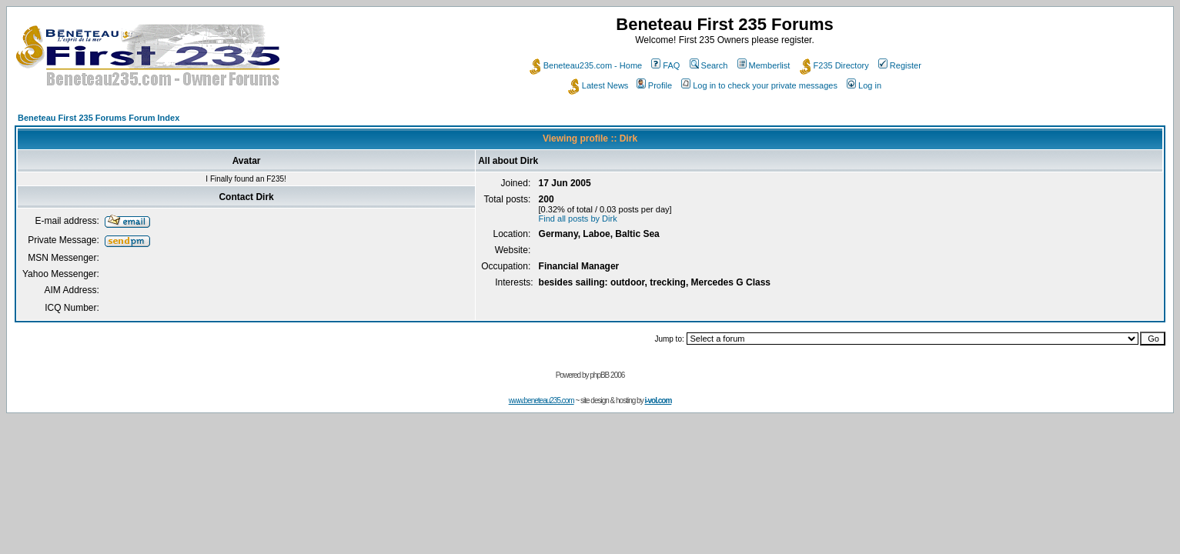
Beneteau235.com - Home (586, 65)
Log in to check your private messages (759, 85)
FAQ (665, 65)
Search (709, 65)
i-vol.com (657, 400)
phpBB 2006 (607, 375)
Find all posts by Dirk (578, 218)
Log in (864, 85)
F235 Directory (834, 65)
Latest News (598, 85)
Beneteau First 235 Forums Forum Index (98, 117)
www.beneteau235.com (541, 400)
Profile (654, 85)
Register (899, 65)
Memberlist (764, 65)
